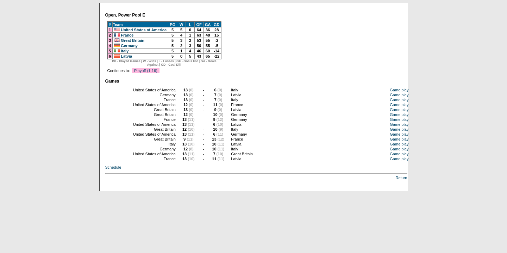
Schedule (113, 167)
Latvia (126, 56)
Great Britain (132, 40)
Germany (129, 46)
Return (401, 178)
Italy (125, 51)
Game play (399, 90)
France (127, 35)
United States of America (144, 30)
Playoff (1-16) (145, 71)
